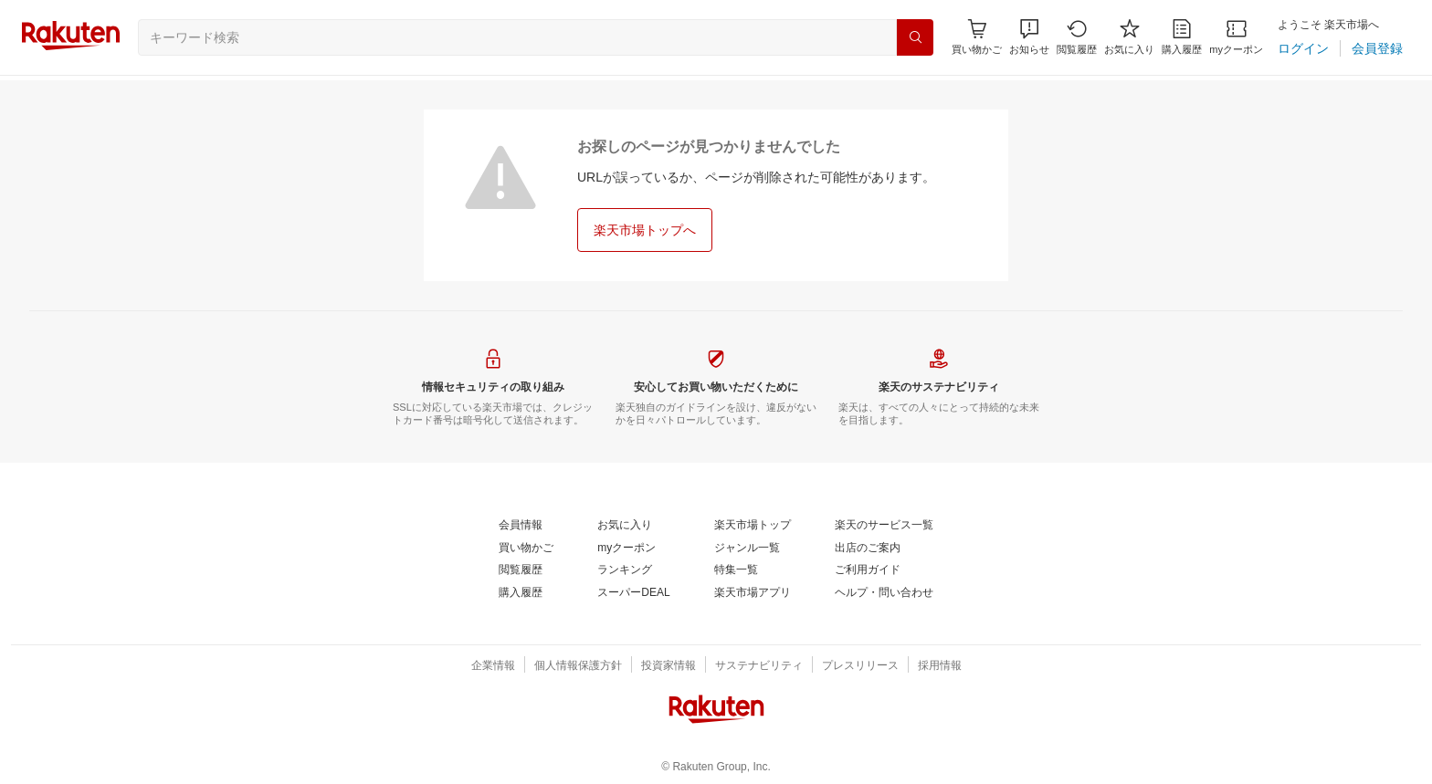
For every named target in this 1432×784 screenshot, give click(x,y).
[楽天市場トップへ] (644, 230)
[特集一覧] (736, 570)
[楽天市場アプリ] (752, 593)
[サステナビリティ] (759, 666)
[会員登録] (1377, 48)
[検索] (915, 37)
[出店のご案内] (867, 548)
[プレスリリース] (860, 666)
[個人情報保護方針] (578, 666)
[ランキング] (624, 570)
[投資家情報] (668, 666)
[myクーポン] (1236, 37)
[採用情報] (940, 666)
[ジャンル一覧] (747, 548)
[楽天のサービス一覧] (884, 525)
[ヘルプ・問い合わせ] (884, 593)
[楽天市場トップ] (752, 525)
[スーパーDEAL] (633, 593)
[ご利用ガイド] (867, 570)
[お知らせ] (1029, 37)
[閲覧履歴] (1077, 37)
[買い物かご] (526, 548)
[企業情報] (493, 666)
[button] (1029, 37)
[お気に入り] (1129, 37)
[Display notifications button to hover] (977, 37)
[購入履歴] (1182, 37)
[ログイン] (1303, 48)
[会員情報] (520, 525)
